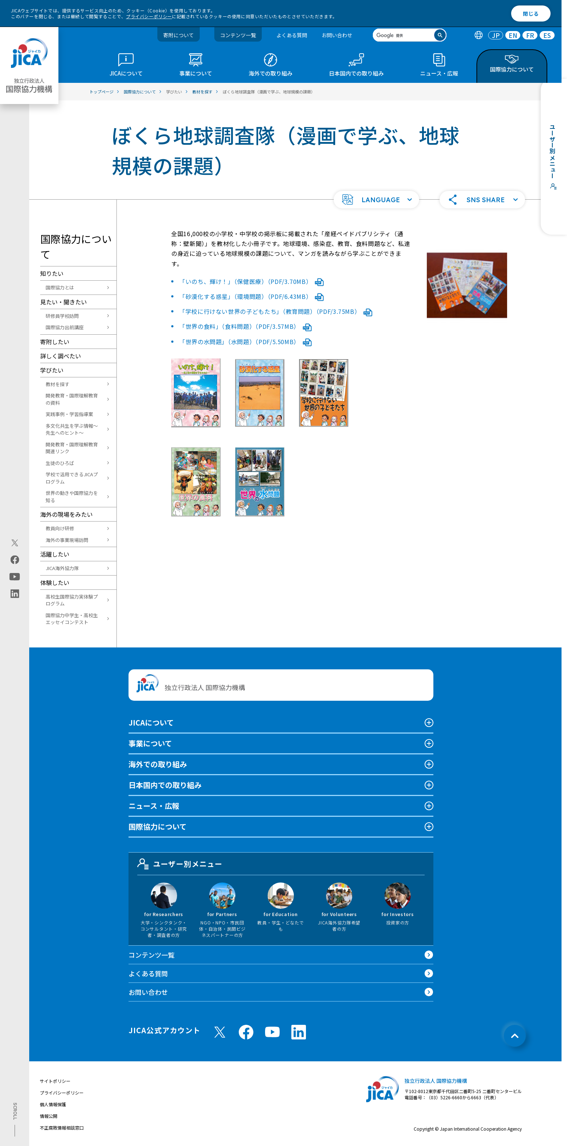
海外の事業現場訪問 (67, 540)
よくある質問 (291, 35)
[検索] (403, 35)
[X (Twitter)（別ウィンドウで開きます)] (14, 543)
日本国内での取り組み (165, 785)
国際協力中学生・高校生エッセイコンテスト (72, 619)
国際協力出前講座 (65, 327)
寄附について (178, 35)
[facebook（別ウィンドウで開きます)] (14, 559)
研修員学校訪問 (62, 315)
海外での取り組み (158, 764)
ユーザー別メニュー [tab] (180, 863)
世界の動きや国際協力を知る (72, 496)
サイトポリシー (55, 1081)
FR (530, 35)
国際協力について (158, 826)
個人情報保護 (53, 1104)
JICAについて (151, 722)
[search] (410, 35)
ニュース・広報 (154, 805)
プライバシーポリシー (149, 16)
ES (547, 35)
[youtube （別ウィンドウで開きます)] (272, 1032)
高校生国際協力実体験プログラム (72, 600)
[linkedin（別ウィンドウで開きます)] (14, 593)
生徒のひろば (60, 462)
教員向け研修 (60, 528)
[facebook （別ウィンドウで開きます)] (246, 1032)
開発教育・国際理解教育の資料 (72, 399)
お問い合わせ (337, 35)
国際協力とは (60, 287)
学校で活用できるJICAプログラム (72, 478)
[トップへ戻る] (515, 1036)
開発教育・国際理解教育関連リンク (72, 448)
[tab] (478, 35)
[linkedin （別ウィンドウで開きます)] (298, 1032)
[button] (376, 199)
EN (513, 35)
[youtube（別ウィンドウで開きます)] (14, 577)
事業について (150, 743)
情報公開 (48, 1116)
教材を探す (57, 384)
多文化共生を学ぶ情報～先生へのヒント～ (72, 429)
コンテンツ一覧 (238, 35)
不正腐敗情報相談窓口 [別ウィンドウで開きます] (62, 1127)
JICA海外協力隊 (62, 568)
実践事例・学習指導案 (69, 414)
